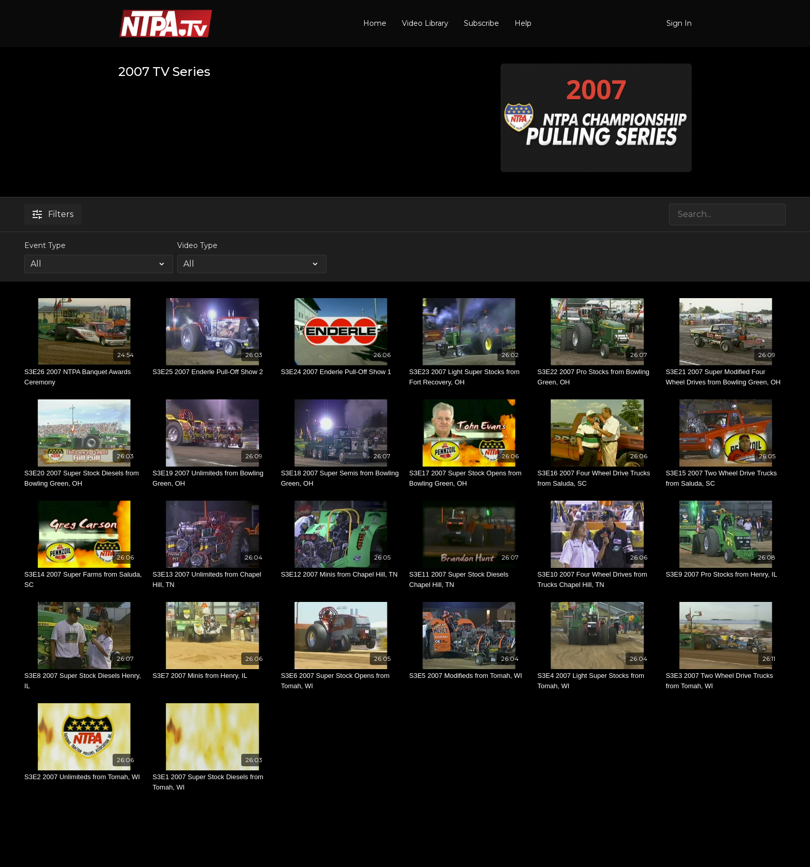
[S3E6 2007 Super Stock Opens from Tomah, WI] (341, 681)
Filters (53, 214)
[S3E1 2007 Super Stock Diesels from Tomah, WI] (212, 782)
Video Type (197, 245)
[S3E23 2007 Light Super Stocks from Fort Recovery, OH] (469, 377)
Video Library (425, 23)
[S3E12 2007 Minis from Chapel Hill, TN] (341, 574)
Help (523, 23)
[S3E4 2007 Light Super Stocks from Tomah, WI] (597, 681)
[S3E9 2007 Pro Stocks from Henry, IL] (726, 574)
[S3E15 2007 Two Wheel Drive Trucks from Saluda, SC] (726, 478)
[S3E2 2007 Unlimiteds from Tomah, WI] (84, 777)
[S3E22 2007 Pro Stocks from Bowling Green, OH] (597, 377)
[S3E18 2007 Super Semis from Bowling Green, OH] (341, 478)
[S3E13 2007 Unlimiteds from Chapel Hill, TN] (212, 579)
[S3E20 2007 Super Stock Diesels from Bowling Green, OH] (84, 478)
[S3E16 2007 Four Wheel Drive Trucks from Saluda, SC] (597, 478)
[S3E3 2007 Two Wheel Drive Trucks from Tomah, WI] (726, 681)
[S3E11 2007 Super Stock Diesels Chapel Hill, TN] (469, 579)
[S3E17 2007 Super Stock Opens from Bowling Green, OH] (469, 478)
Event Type (45, 245)
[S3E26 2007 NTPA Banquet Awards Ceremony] (84, 377)
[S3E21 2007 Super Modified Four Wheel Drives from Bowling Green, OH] (726, 377)
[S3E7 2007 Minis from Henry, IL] (212, 676)
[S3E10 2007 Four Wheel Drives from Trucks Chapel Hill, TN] (597, 579)
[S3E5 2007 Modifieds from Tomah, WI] (469, 676)
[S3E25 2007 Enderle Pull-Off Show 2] (212, 372)
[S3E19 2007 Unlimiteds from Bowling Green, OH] (212, 478)
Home (374, 23)
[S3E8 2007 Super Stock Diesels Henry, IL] (84, 681)
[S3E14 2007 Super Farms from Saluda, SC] (84, 579)
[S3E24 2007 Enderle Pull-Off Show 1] (341, 372)
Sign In (679, 23)
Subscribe (481, 23)
